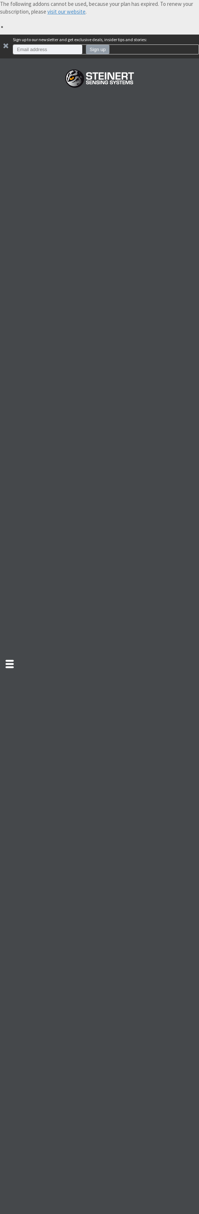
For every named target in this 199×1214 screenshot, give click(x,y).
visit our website (66, 11)
